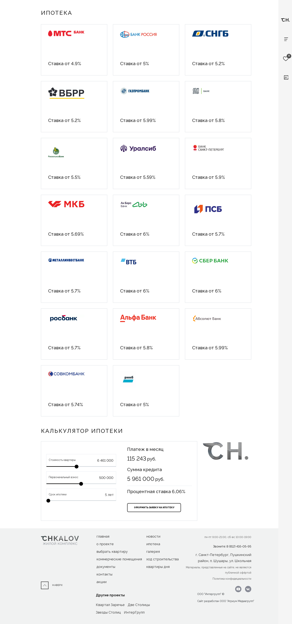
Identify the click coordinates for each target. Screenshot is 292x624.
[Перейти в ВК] (246, 589)
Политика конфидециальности (232, 578)
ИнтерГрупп (134, 612)
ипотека (153, 544)
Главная (102, 536)
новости (153, 536)
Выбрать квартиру (112, 552)
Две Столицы (139, 605)
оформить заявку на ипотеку (154, 507)
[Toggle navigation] (286, 39)
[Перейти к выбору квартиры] (286, 77)
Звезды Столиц (108, 612)
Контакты (104, 574)
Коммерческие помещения (119, 559)
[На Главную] (60, 540)
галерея (153, 552)
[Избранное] (286, 58)
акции (101, 582)
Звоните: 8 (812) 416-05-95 (232, 546)
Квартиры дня (158, 567)
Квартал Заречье (110, 605)
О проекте (105, 544)
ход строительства (162, 559)
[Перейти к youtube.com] (237, 589)
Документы (105, 567)
